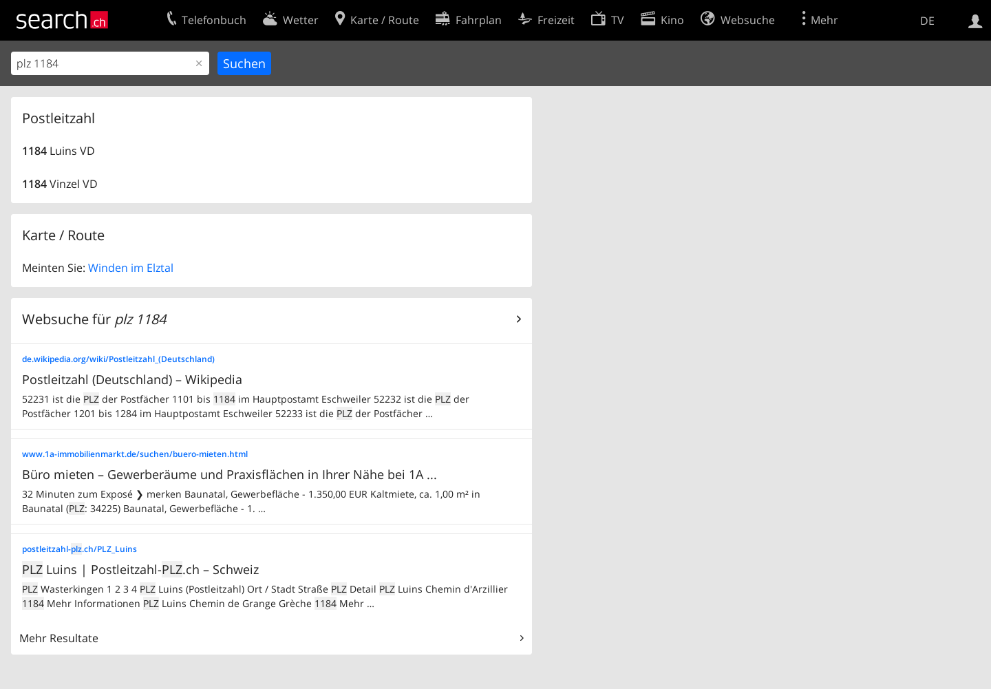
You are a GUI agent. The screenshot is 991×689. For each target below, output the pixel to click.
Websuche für (94, 319)
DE (927, 20)
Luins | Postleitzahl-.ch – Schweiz (140, 569)
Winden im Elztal (130, 267)
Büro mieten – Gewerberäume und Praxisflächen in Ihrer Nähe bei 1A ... (229, 474)
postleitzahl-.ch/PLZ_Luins (79, 549)
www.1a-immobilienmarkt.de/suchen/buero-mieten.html (135, 454)
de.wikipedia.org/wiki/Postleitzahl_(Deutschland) (118, 359)
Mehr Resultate (58, 638)
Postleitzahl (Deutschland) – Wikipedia (132, 379)
